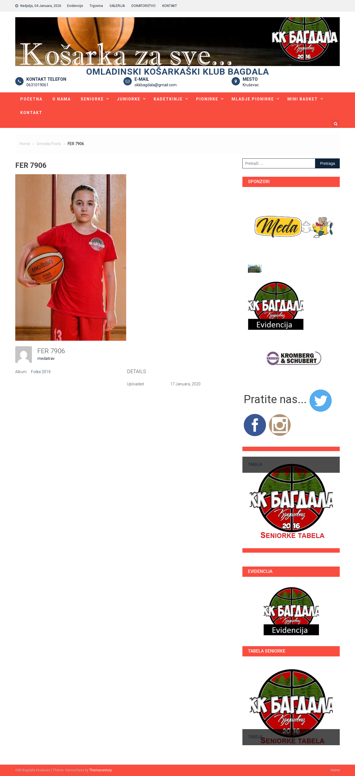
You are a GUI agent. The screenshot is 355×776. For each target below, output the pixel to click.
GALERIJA (117, 6)
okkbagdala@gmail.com (156, 85)
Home (335, 770)
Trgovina (96, 6)
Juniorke (128, 99)
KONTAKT (169, 6)
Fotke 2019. (41, 372)
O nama (61, 99)
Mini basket (302, 99)
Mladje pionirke (253, 99)
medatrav (46, 358)
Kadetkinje (168, 99)
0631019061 (37, 85)
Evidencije (75, 6)
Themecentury (100, 770)
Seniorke (92, 99)
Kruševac (251, 85)
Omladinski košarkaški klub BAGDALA (177, 71)
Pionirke (207, 99)
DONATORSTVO (143, 6)
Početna (31, 99)
